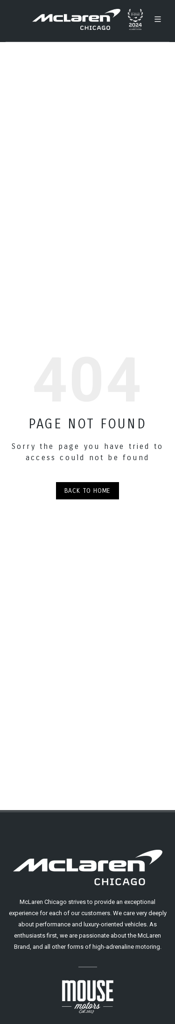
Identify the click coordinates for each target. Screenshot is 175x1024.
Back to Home (87, 491)
